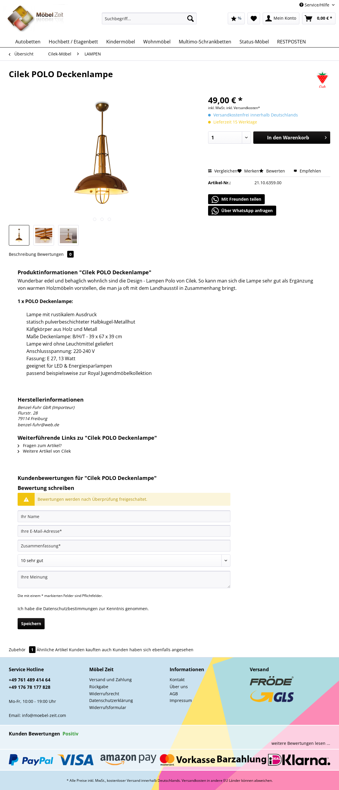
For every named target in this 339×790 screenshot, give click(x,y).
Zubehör (23, 649)
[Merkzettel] (253, 18)
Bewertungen (55, 254)
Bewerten (272, 171)
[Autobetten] (28, 41)
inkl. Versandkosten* (243, 107)
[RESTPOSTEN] (291, 41)
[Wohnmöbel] (157, 41)
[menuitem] (149, 21)
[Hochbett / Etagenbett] (73, 41)
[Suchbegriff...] (149, 18)
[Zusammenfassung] (124, 546)
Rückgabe (98, 686)
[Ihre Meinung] (124, 579)
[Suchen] (190, 18)
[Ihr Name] (124, 516)
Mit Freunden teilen (236, 199)
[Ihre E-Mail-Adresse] (124, 531)
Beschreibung (22, 254)
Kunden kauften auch (90, 649)
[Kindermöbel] (120, 41)
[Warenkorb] (318, 18)
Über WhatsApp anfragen (242, 210)
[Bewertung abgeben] (124, 560)
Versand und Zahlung (110, 679)
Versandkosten (194, 780)
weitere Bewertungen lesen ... (300, 743)
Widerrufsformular (107, 707)
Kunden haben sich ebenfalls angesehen (153, 649)
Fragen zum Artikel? (40, 445)
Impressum (181, 700)
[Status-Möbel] (254, 41)
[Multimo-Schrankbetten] (205, 41)
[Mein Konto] (281, 18)
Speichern (31, 623)
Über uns (179, 686)
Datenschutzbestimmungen (70, 608)
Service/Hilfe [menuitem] (314, 5)
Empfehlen (307, 171)
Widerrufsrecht (104, 693)
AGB (174, 693)
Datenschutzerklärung (111, 700)
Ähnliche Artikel (52, 649)
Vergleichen (222, 171)
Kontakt (177, 679)
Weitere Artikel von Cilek (44, 451)
